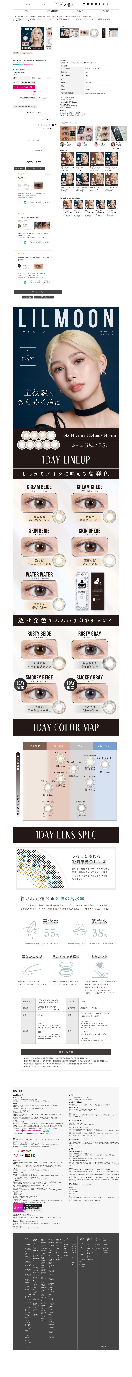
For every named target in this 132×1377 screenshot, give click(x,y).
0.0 (54, 125)
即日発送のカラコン (82, 1265)
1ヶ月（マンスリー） (82, 1248)
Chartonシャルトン (28, 1287)
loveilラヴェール (43, 1278)
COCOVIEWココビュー (28, 1311)
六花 (83, 143)
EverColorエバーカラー (36, 1252)
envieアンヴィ (27, 1346)
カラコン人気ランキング (82, 1261)
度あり (73, 1262)
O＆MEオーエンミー (51, 1291)
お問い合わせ (97, 1249)
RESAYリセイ (50, 1318)
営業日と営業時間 (90, 1253)
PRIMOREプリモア (51, 1303)
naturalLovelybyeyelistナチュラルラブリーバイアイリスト (51, 1272)
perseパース (50, 1295)
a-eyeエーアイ (27, 1257)
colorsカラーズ (27, 1315)
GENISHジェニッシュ (36, 1311)
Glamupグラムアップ (36, 1316)
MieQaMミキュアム (43, 1319)
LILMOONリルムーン (43, 1269)
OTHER (66, 1255)
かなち (101, 143)
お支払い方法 (90, 1256)
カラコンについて (90, 1245)
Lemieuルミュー (43, 1266)
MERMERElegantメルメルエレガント (43, 1314)
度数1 (15, 78)
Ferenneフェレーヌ (36, 1281)
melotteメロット (43, 1309)
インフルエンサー (69, 144)
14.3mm (74, 1246)
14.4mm (74, 1248)
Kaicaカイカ (27, 1318)
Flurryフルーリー (36, 1288)
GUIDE (105, 11)
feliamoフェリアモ (36, 1278)
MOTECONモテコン (51, 1260)
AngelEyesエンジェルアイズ (28, 1276)
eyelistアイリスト (36, 1264)
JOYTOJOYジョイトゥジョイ (44, 1250)
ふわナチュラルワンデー (36, 1299)
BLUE (65, 1252)
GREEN (66, 1254)
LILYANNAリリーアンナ (43, 1274)
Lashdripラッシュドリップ (43, 1262)
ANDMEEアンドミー (28, 1245)
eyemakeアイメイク (36, 1268)
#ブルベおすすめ (91, 63)
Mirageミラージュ (51, 1253)
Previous (23, 53)
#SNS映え (73, 63)
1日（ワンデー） (82, 1244)
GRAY (65, 1250)
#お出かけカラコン (65, 63)
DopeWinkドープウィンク (28, 1342)
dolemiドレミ (27, 1338)
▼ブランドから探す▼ (30, 16)
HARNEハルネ (43, 1240)
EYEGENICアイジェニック (36, 1260)
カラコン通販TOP (18, 16)
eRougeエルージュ (36, 1247)
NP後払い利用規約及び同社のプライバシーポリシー (35, 1125)
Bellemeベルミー (27, 1283)
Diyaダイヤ (27, 1331)
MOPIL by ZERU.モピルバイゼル (51, 1264)
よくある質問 (97, 1245)
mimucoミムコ (50, 1249)
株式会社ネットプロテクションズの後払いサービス (36, 1123)
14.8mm (74, 1252)
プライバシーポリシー (105, 1247)
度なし (73, 1264)
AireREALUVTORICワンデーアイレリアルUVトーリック (28, 1263)
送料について (90, 1260)
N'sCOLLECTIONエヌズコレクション (51, 1285)
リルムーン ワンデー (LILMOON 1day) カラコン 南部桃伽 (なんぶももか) (91, 19)
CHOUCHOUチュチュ (28, 1298)
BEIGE (65, 1246)
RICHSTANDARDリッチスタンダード (51, 1327)
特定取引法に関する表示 (105, 1252)
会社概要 (105, 1245)
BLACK (66, 1248)
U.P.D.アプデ (57, 1249)
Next (29, 53)
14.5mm (74, 1250)
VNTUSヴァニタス (59, 1256)
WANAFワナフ (58, 1260)
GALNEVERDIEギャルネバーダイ (36, 1305)
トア (66, 143)
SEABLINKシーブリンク (51, 1332)
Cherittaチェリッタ (28, 1293)
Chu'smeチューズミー (28, 1302)
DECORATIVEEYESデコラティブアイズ (28, 1326)
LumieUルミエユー (43, 1285)
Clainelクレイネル (28, 1306)
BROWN (66, 1244)
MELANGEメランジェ (43, 1302)
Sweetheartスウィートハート (51, 1337)
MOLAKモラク (50, 1256)
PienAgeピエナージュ (51, 1299)
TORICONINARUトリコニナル (59, 1245)
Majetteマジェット (43, 1294)
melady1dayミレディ (43, 1299)
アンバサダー (85, 144)
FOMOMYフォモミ (35, 1291)
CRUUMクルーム (27, 1321)
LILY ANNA (67, 145)
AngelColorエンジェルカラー (28, 1271)
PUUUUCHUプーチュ (51, 1311)
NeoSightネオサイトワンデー (51, 1280)
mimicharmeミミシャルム (51, 1245)
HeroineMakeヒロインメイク (43, 1245)
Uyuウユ (26, 1254)
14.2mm (74, 1244)
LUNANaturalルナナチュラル (43, 1290)
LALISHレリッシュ (43, 1254)
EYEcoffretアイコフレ (36, 1256)
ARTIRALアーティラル (28, 1250)
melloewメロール (43, 1306)
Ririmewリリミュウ (51, 1322)
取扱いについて (90, 1249)
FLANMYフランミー (36, 1285)
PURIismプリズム (51, 1307)
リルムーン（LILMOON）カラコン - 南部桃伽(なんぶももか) (54, 16)
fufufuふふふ (34, 1295)
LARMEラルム (43, 1258)
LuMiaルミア (42, 1281)
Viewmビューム (58, 1253)
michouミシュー (51, 1240)
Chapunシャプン (27, 1290)
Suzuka (118, 143)
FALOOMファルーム (36, 1271)
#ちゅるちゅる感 (81, 63)
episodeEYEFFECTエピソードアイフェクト (36, 1242)
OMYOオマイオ (27, 1280)
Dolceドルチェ (27, 1334)
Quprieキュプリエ (51, 1315)
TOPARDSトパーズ (58, 1240)
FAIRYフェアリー (36, 1274)
